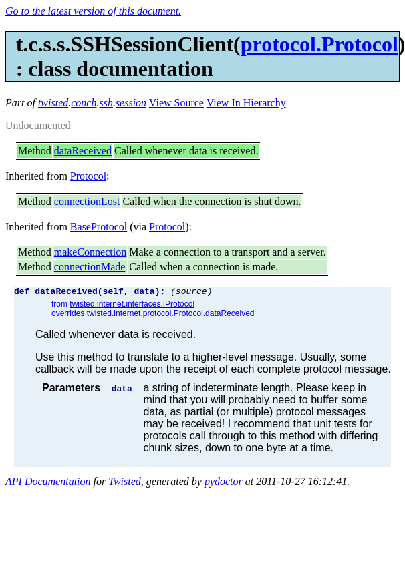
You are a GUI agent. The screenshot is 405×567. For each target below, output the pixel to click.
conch (83, 102)
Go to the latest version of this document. (93, 11)
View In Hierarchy (246, 102)
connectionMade (90, 266)
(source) (191, 293)
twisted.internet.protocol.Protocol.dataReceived (171, 315)
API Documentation (48, 483)
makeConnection (90, 252)
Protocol (88, 176)
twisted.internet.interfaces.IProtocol (132, 306)
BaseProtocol (98, 226)
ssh (105, 102)
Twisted (124, 483)
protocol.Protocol (319, 44)
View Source (176, 102)
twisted (53, 102)
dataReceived (83, 150)
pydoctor (224, 483)
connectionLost (87, 201)
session (131, 102)
